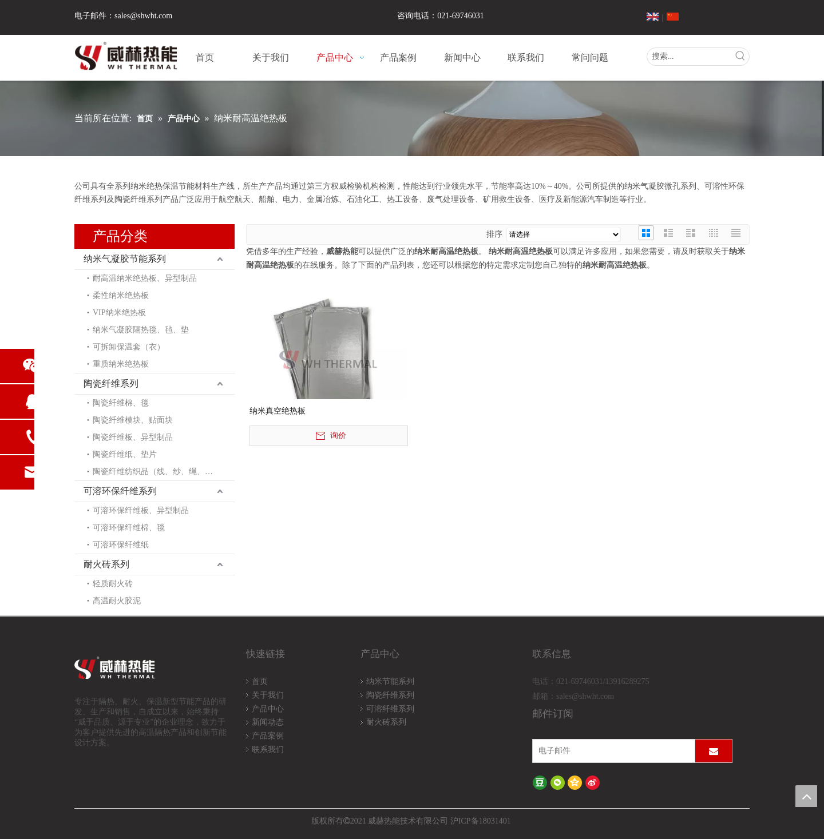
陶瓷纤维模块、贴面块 (133, 420)
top (806, 796)
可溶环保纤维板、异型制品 (141, 510)
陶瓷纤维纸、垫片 (125, 454)
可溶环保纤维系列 (120, 491)
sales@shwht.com (143, 15)
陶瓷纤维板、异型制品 (133, 437)
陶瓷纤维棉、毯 (121, 403)
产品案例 (268, 735)
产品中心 (268, 709)
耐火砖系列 (106, 564)
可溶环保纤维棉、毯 (129, 527)
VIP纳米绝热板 (119, 312)
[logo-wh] (127, 668)
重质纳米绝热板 (121, 364)
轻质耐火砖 (113, 583)
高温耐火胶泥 (117, 601)
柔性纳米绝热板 (121, 295)
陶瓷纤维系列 (111, 383)
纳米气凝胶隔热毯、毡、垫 (141, 329)
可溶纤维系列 (390, 709)
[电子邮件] (611, 750)
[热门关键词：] (740, 56)
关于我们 (268, 695)
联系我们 (268, 749)
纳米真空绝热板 (277, 411)
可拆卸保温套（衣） (129, 347)
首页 (260, 681)
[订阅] (713, 751)
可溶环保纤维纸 (121, 544)
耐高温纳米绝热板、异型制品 (145, 278)
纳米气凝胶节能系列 (125, 259)
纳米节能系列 (390, 681)
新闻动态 (268, 722)
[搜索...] (689, 56)
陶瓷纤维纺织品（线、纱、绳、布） (157, 471)
